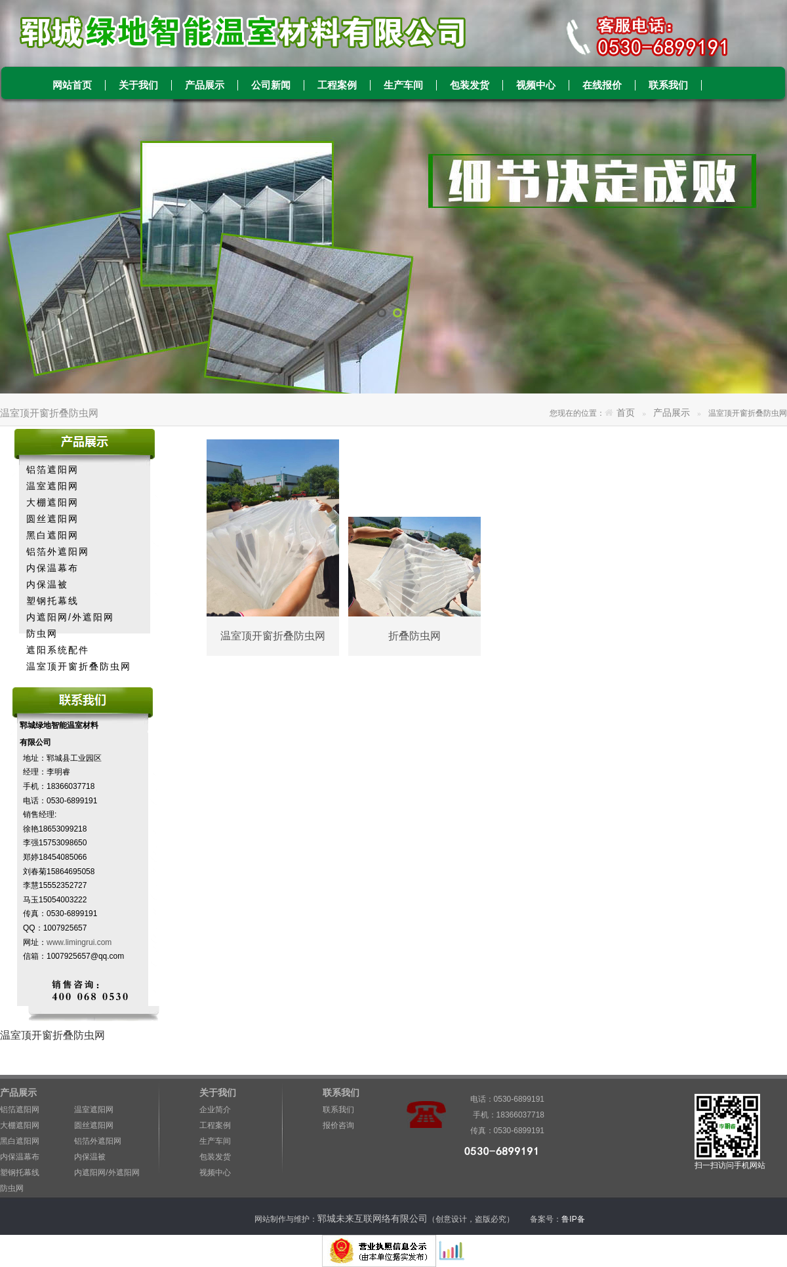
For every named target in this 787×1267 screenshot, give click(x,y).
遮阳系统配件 (57, 650)
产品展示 (204, 85)
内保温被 (47, 584)
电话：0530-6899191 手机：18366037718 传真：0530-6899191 (501, 1101)
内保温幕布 (52, 568)
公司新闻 (271, 85)
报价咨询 (338, 1125)
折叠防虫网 (414, 635)
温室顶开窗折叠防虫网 (78, 666)
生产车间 (403, 85)
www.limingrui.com (79, 942)
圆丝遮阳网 (52, 518)
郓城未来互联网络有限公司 (372, 1218)
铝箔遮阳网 (52, 469)
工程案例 (337, 85)
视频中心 (535, 85)
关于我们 (138, 85)
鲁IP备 (574, 1219)
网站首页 (72, 85)
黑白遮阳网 (52, 535)
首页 (625, 413)
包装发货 (469, 85)
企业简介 (215, 1109)
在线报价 (602, 85)
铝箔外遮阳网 (57, 551)
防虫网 (42, 633)
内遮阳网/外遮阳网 (70, 617)
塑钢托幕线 (52, 600)
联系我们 (668, 85)
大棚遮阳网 (52, 502)
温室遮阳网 (52, 486)
